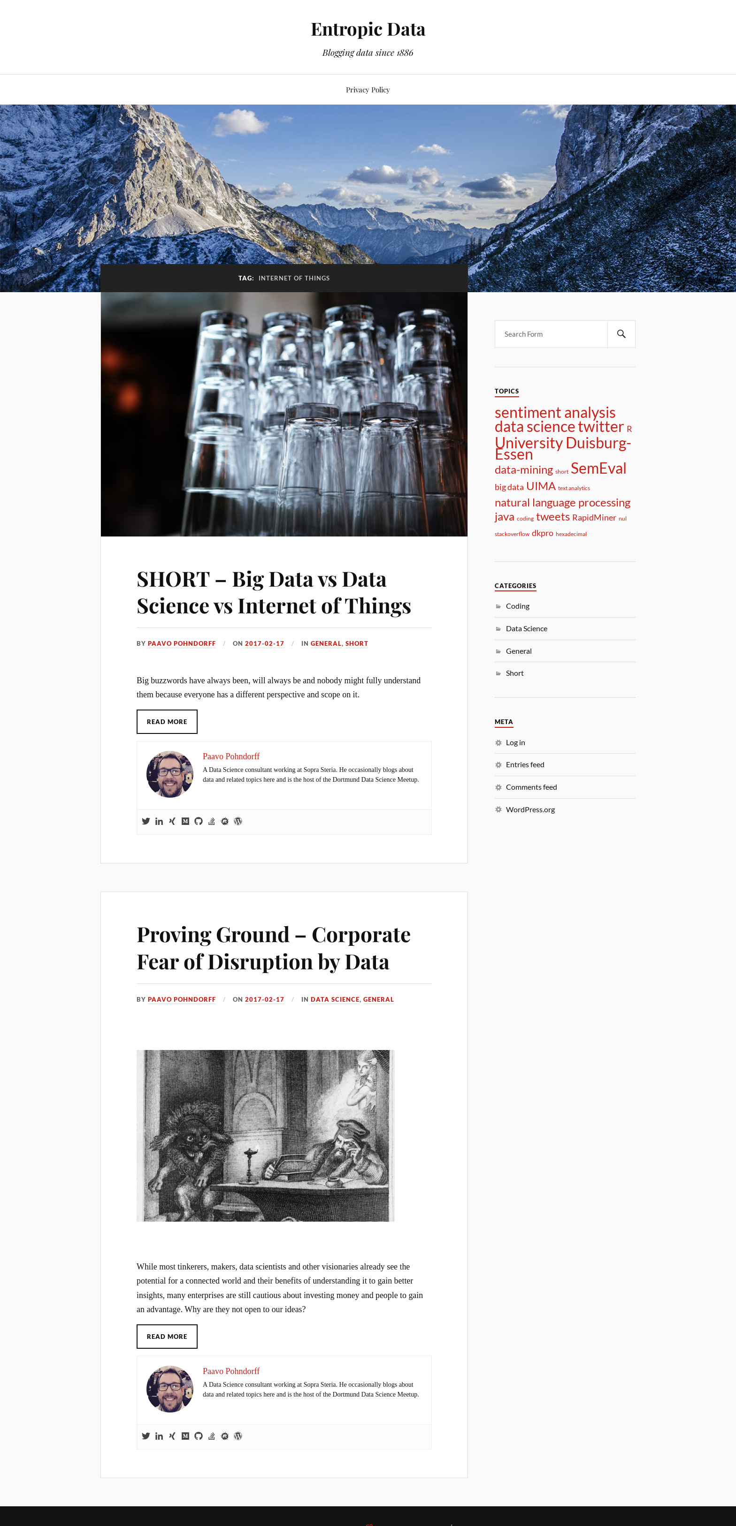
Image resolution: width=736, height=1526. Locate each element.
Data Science (335, 999)
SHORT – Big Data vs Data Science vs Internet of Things (274, 591)
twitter (601, 426)
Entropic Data (368, 28)
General (326, 643)
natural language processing (562, 502)
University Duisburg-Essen (563, 448)
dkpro (542, 533)
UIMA (541, 485)
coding (525, 518)
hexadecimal (571, 533)
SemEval (599, 468)
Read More (167, 721)
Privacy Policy (368, 89)
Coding (517, 605)
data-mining (524, 469)
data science (535, 426)
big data (509, 487)
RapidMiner (594, 517)
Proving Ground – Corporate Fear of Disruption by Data (274, 947)
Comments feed (531, 786)
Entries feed (525, 764)
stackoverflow (512, 533)
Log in (515, 742)
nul (623, 518)
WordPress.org (530, 809)
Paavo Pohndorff (182, 643)
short (561, 471)
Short (356, 643)
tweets (553, 516)
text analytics (574, 487)
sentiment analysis (555, 412)
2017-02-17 (264, 643)
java (504, 516)
